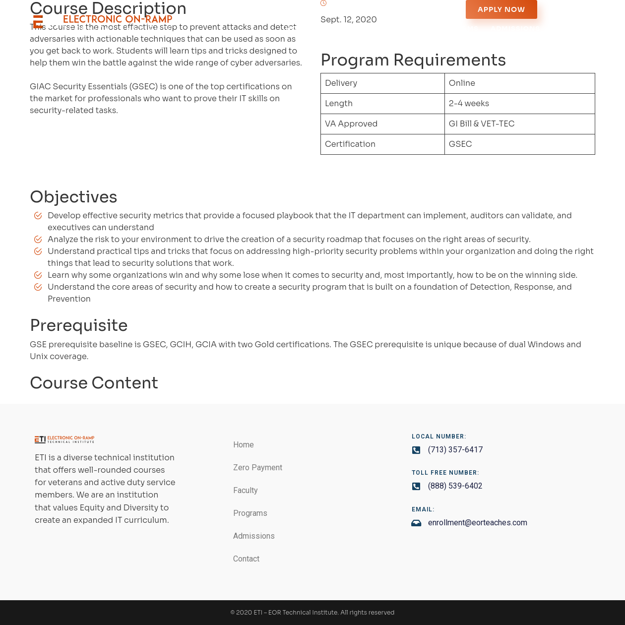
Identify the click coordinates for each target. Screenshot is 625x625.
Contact (570, 28)
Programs (457, 28)
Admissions (515, 28)
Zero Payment (349, 28)
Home (297, 28)
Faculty (406, 28)
